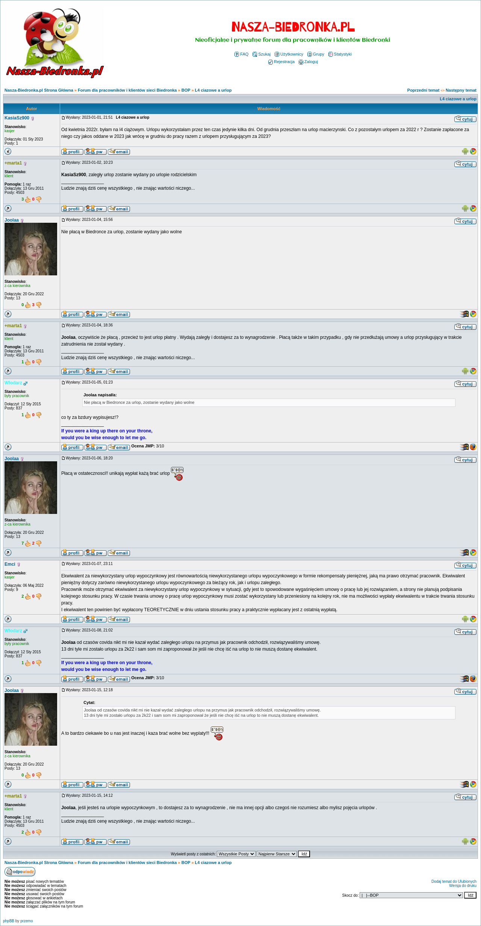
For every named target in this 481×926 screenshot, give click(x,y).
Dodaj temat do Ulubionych (453, 881)
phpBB (8, 921)
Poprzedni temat (423, 90)
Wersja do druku (462, 886)
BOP (186, 90)
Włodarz (13, 382)
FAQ (241, 54)
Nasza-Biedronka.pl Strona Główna (39, 90)
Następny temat (461, 90)
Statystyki (340, 54)
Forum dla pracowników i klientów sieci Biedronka (127, 90)
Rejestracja (281, 61)
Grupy (315, 54)
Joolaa (12, 220)
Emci (10, 564)
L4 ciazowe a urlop (213, 90)
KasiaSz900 (17, 118)
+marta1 (13, 163)
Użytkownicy (289, 54)
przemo (26, 921)
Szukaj (262, 54)
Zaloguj (308, 61)
